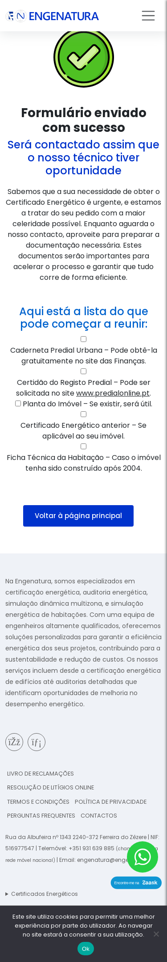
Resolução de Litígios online (50, 787)
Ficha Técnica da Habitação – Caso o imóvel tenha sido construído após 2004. (84, 462)
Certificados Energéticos (44, 894)
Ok (86, 948)
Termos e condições (38, 802)
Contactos (99, 815)
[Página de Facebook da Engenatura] (14, 742)
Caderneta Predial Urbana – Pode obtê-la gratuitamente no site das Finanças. (83, 355)
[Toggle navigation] (148, 15)
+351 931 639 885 (91, 848)
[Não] (155, 933)
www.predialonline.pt (113, 393)
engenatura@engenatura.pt (115, 860)
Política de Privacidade (111, 802)
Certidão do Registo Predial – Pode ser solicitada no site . (83, 387)
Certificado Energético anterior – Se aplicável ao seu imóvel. (83, 430)
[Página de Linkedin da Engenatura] (36, 742)
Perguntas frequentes (41, 815)
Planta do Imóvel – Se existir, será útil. (87, 404)
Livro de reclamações (40, 773)
